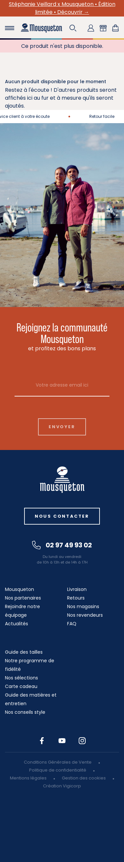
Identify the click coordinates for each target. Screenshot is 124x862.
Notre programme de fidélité (29, 664)
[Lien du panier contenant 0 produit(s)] (115, 28)
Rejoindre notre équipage (22, 610)
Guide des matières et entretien (31, 699)
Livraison (77, 589)
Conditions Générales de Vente (58, 762)
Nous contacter (62, 516)
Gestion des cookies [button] (84, 778)
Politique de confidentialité (57, 770)
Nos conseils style (25, 712)
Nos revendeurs (85, 615)
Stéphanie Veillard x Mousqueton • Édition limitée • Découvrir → (62, 8)
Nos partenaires (23, 598)
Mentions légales (28, 778)
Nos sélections (21, 677)
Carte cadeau (21, 686)
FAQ (71, 623)
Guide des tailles (24, 652)
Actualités (16, 623)
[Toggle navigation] (9, 28)
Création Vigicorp (62, 786)
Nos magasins (83, 606)
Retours (76, 598)
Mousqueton (19, 589)
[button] (73, 28)
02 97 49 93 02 (62, 545)
